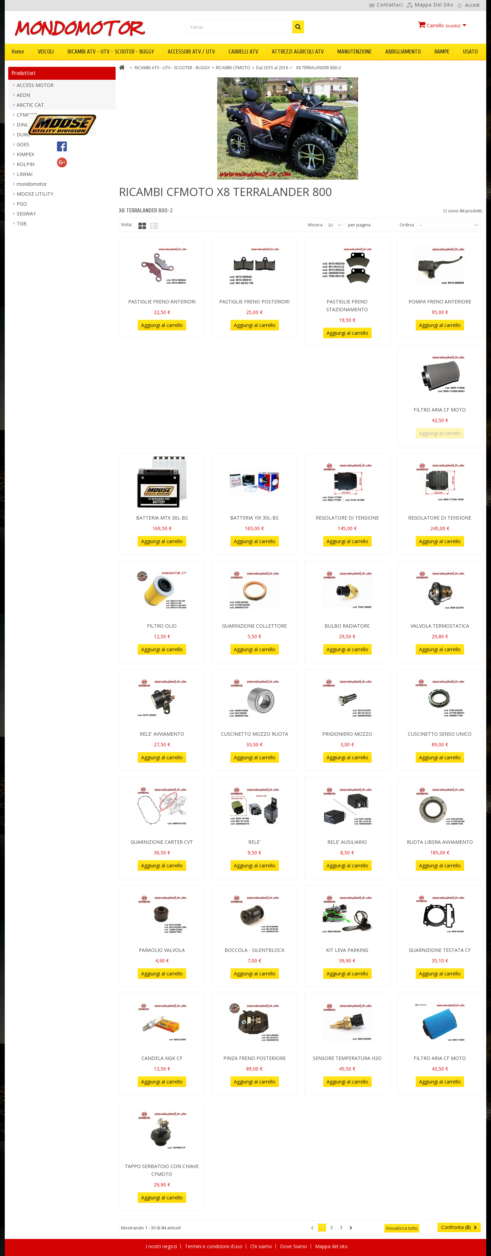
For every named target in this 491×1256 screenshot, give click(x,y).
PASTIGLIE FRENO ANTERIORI (162, 301)
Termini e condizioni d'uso (214, 1246)
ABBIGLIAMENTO (403, 51)
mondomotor (32, 186)
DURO (24, 137)
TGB (22, 226)
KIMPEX (25, 157)
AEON (23, 97)
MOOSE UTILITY (35, 196)
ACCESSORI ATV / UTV (191, 51)
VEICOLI (46, 51)
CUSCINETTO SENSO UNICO (440, 734)
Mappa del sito (434, 4)
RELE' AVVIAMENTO (162, 734)
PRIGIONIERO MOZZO (347, 734)
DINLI (23, 127)
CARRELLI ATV (243, 51)
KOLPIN (25, 167)
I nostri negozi (162, 1246)
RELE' (254, 842)
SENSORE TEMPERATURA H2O (347, 1058)
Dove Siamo (294, 1246)
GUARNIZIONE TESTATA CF (440, 950)
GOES (23, 147)
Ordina (407, 225)
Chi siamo (261, 1246)
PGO (22, 206)
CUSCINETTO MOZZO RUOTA (254, 734)
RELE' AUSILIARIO (347, 842)
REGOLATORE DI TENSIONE (347, 517)
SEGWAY (26, 216)
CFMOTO (27, 117)
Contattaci (390, 4)
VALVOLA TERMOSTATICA (440, 626)
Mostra (315, 225)
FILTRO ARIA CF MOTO (440, 409)
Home (18, 51)
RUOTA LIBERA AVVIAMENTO (440, 842)
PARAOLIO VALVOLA (162, 950)
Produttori (23, 73)
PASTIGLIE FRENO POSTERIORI (254, 301)
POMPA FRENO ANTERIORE (439, 301)
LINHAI (24, 177)
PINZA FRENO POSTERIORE (254, 1058)
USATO (470, 51)
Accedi (472, 5)
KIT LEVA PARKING (347, 950)
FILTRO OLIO (162, 626)
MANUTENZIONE (354, 51)
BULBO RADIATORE (347, 626)
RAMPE (441, 51)
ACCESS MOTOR (35, 88)
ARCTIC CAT (30, 107)
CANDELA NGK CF (162, 1058)
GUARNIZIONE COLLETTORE (254, 626)
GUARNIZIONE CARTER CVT (162, 842)
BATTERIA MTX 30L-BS (162, 517)
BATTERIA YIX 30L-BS (254, 517)
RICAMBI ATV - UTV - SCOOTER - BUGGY (111, 51)
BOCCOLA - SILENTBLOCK (254, 950)
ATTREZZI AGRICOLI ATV (298, 51)
